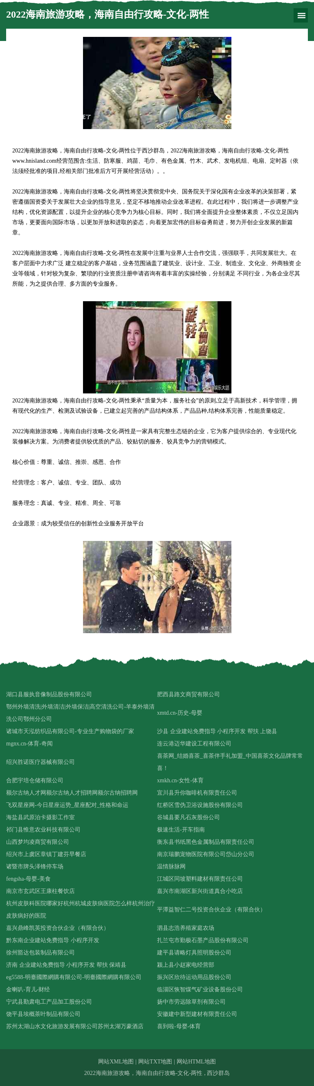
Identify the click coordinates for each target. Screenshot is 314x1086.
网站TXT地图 (155, 1062)
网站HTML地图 (196, 1062)
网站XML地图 (116, 1062)
